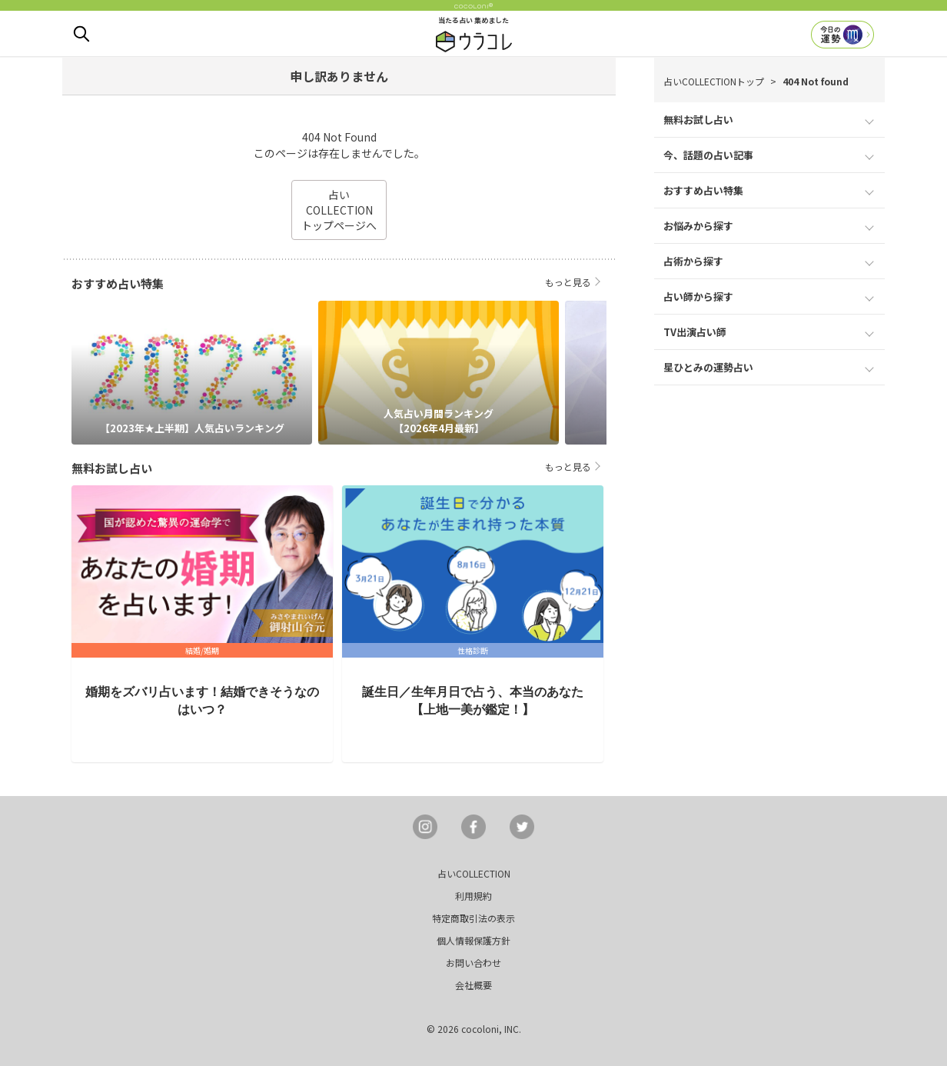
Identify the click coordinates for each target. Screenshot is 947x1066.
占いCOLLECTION (473, 873)
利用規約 (473, 895)
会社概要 (473, 984)
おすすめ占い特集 (703, 190)
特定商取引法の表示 (473, 917)
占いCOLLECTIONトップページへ (339, 210)
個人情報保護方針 (473, 940)
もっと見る (568, 281)
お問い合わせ (473, 962)
